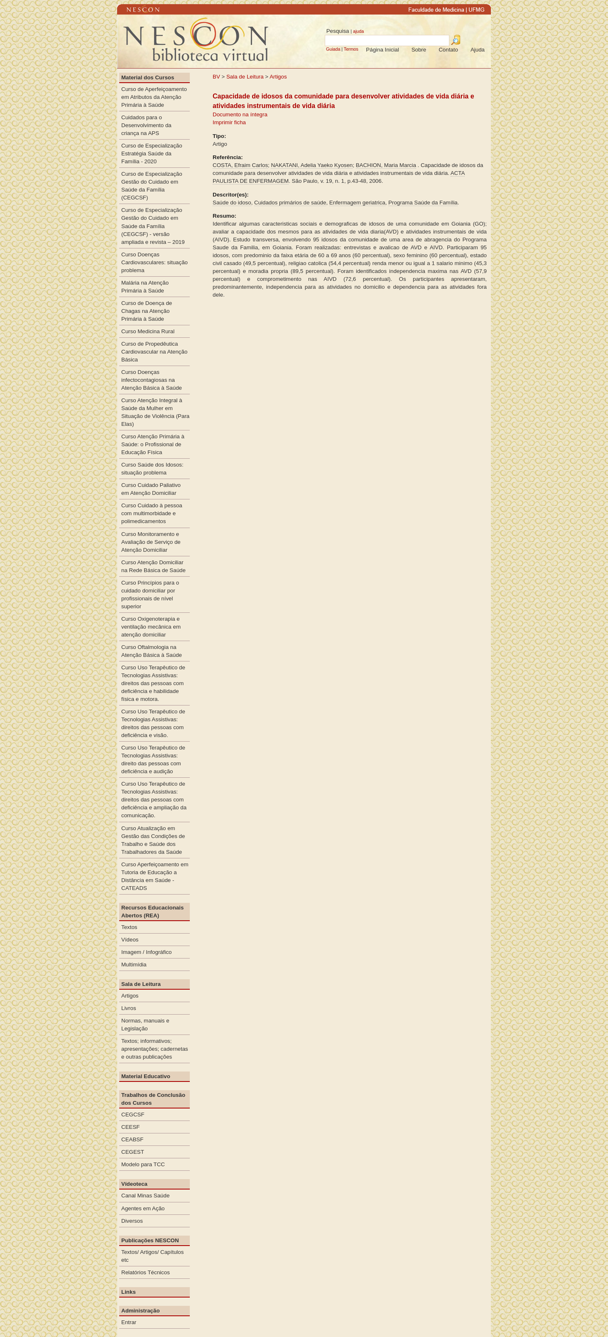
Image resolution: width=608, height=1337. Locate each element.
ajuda (358, 31)
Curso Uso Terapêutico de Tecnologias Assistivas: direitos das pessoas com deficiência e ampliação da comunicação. (153, 799)
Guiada (333, 49)
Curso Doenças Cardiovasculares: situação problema (154, 262)
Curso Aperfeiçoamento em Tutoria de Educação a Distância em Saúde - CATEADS (155, 876)
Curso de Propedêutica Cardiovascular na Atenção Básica (154, 352)
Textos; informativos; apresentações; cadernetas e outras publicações (154, 1049)
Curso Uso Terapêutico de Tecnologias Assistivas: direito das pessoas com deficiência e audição (153, 759)
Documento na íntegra (240, 114)
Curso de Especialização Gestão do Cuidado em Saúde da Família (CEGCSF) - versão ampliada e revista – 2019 (153, 226)
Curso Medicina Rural (147, 331)
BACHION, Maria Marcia (386, 165)
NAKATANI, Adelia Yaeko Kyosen (312, 165)
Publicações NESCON (150, 1240)
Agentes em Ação (142, 1208)
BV (216, 77)
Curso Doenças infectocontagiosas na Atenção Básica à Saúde (151, 380)
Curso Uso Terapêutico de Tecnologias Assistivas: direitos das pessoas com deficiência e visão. (153, 723)
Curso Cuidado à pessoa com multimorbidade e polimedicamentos (151, 513)
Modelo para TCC (143, 1164)
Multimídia (134, 964)
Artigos (278, 77)
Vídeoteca (134, 1184)
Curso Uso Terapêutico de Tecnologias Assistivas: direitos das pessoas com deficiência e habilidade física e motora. (153, 683)
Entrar (128, 1322)
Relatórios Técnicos (145, 1272)
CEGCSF (133, 1114)
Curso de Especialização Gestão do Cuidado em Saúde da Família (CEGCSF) (151, 186)
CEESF (130, 1127)
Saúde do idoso (232, 202)
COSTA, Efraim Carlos (240, 165)
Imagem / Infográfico (146, 952)
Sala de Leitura (245, 77)
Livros (128, 1008)
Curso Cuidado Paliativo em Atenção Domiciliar (151, 489)
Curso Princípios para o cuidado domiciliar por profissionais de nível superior (150, 595)
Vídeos (130, 939)
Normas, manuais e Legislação (145, 1024)
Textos (129, 927)
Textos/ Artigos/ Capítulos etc (152, 1256)
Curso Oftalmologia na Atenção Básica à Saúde (151, 651)
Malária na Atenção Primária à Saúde (145, 287)
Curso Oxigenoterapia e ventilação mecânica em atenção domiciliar (151, 627)
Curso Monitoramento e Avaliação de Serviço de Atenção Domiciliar (151, 542)
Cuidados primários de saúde (290, 202)
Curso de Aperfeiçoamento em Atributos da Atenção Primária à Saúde (154, 97)
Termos (351, 49)
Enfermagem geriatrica (357, 202)
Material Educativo (145, 1076)
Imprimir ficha (229, 122)
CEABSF (132, 1139)
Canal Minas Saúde (145, 1195)
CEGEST (132, 1152)
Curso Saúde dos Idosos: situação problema (152, 469)
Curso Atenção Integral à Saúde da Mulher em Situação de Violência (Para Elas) (155, 412)
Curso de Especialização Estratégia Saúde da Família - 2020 (151, 154)
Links (128, 1292)
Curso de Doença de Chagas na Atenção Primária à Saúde (146, 311)
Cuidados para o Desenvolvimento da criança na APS (146, 125)
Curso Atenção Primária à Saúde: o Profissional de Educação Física (152, 444)
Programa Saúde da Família (423, 202)
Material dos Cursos (147, 77)
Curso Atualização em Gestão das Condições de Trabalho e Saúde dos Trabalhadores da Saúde (153, 840)
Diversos (132, 1221)
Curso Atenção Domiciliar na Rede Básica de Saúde (153, 566)
